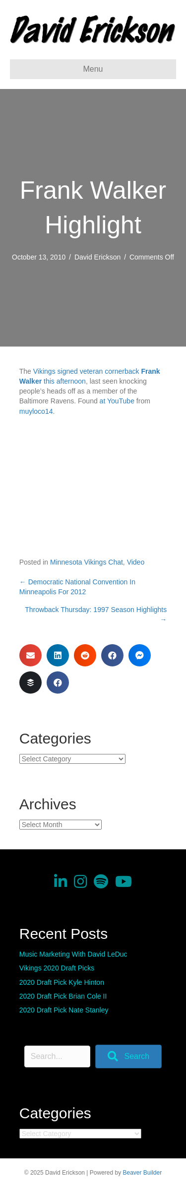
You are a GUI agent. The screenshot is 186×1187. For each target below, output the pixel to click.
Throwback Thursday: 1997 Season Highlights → (96, 614)
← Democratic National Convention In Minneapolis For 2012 (77, 587)
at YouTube (117, 401)
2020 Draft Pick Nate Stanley (64, 1010)
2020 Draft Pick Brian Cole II (63, 996)
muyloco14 (36, 411)
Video (136, 562)
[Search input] (57, 1056)
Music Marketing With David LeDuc (73, 954)
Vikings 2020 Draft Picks (56, 968)
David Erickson (97, 257)
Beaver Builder (142, 1172)
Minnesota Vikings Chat (86, 562)
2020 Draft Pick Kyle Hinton (61, 982)
